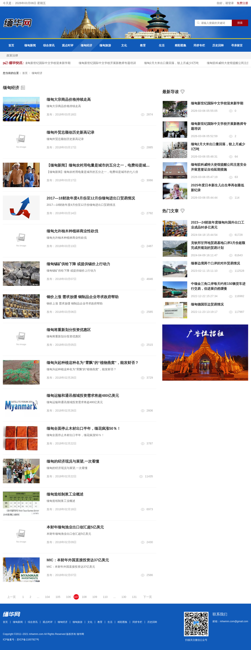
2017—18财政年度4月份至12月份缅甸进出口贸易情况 (91, 198)
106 (68, 597)
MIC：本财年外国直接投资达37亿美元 (78, 560)
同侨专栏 (199, 45)
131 (134, 597)
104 (47, 597)
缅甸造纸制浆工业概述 (65, 494)
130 (123, 597)
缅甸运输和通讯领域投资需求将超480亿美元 (83, 396)
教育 (143, 45)
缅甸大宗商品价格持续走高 (69, 99)
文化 (124, 45)
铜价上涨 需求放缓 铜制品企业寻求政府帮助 (83, 297)
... (38, 597)
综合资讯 (49, 45)
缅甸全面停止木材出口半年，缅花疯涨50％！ (84, 428)
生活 (162, 45)
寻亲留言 (237, 45)
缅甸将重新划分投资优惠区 (69, 330)
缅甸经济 (86, 45)
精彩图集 (180, 45)
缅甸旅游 (105, 45)
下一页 (147, 597)
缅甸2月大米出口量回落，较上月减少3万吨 (173, 63)
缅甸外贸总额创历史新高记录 (70, 132)
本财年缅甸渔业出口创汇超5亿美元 (75, 527)
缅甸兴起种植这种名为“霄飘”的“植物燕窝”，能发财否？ (93, 363)
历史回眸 (218, 45)
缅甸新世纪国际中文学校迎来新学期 (49, 63)
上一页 (11, 597)
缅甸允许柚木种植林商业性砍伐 (72, 231)
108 (84, 597)
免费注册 (242, 3)
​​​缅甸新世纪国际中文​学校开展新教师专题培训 (109, 63)
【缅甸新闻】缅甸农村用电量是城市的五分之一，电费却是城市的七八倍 (105, 165)
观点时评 (67, 45)
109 (94, 597)
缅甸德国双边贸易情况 (207, 304)
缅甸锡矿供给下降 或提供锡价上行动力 (78, 264)
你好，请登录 (226, 3)
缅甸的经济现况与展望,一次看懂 (73, 461)
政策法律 (12, 55)
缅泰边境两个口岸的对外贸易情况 (215, 263)
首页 (11, 45)
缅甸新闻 (30, 45)
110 (105, 597)
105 (58, 597)
